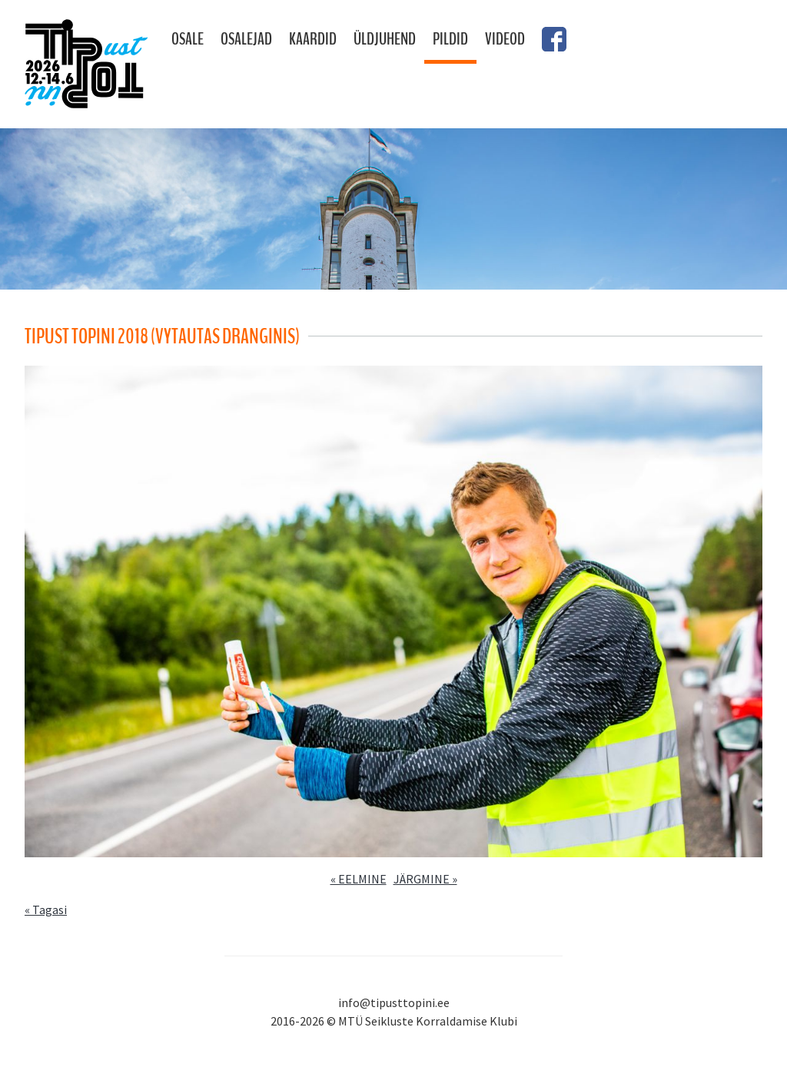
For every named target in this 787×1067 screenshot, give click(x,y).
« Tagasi (46, 909)
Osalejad (246, 39)
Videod (505, 39)
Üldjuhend (385, 39)
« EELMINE (358, 878)
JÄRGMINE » (425, 878)
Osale (187, 39)
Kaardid (313, 39)
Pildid (450, 39)
